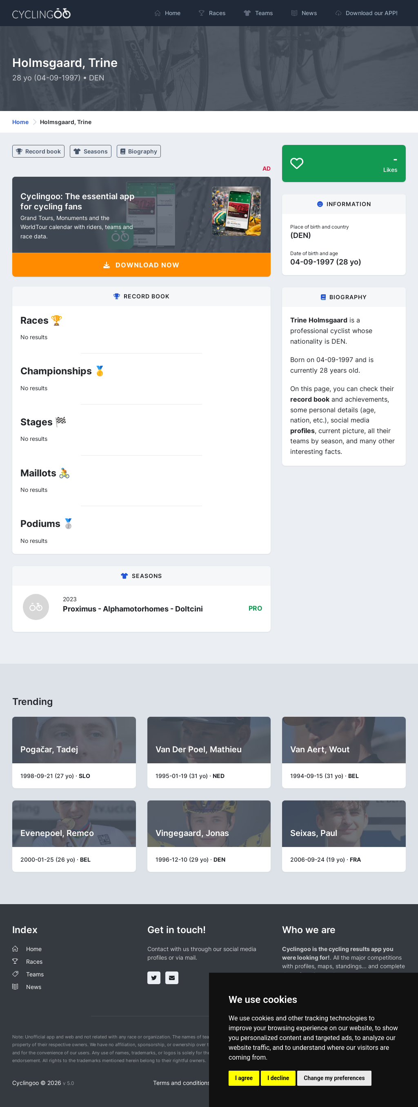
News (33, 986)
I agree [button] (244, 1078)
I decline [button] (278, 1078)
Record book (38, 151)
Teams (35, 974)
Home (20, 121)
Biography (138, 151)
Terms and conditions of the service (200, 1082)
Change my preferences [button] (334, 1078)
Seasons (90, 151)
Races (34, 961)
